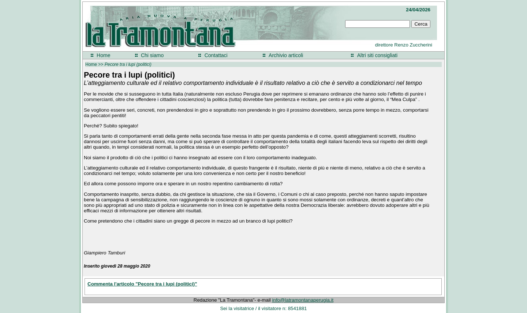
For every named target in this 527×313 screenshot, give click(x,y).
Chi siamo (152, 55)
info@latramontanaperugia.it (303, 300)
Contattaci (216, 55)
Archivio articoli (286, 55)
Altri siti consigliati (377, 55)
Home (103, 55)
